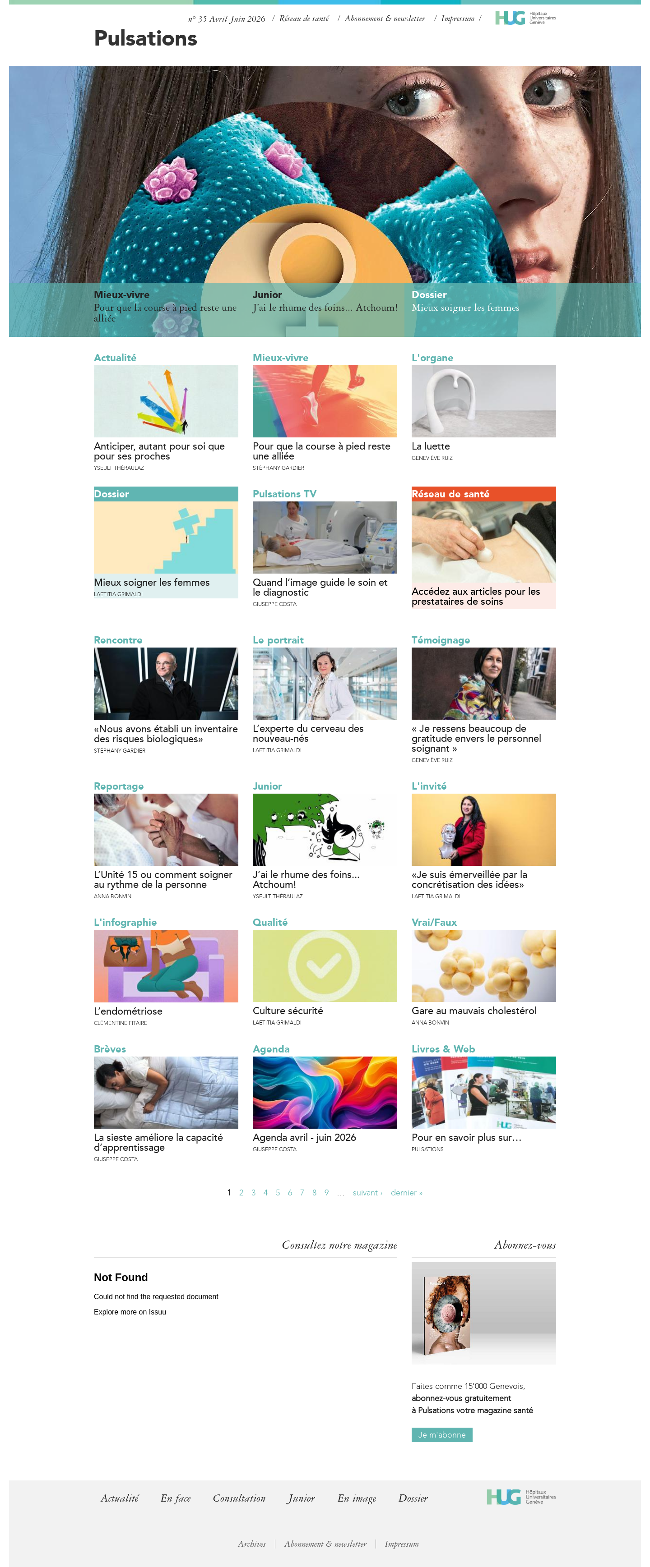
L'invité (429, 786)
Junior (267, 786)
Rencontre (118, 640)
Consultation (239, 1498)
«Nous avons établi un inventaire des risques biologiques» (166, 734)
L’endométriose (128, 1012)
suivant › (368, 1193)
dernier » (407, 1193)
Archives (252, 1544)
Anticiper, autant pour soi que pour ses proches (159, 452)
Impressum (457, 18)
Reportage (119, 786)
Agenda (271, 1049)
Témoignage (441, 640)
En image (357, 1498)
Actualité (115, 358)
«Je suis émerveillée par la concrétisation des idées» (469, 880)
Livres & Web (443, 1049)
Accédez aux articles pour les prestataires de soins (476, 597)
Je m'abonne (442, 1435)
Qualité (270, 922)
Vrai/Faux (434, 922)
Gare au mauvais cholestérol (474, 1011)
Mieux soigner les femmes (152, 583)
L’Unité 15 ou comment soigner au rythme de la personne (163, 880)
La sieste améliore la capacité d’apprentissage (158, 1143)
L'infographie (125, 922)
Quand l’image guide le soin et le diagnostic (320, 588)
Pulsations (145, 38)
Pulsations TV (284, 494)
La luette (431, 447)
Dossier (111, 494)
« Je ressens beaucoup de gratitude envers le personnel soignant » (476, 739)
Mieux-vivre (281, 358)
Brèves (110, 1049)
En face (175, 1498)
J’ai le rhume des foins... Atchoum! (306, 880)
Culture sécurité (288, 1011)
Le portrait (278, 640)
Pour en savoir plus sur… (467, 1138)
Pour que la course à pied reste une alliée (321, 452)
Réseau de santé (304, 18)
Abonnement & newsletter (385, 18)
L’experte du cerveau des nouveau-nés (308, 734)
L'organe (433, 358)
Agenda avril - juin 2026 (304, 1138)
